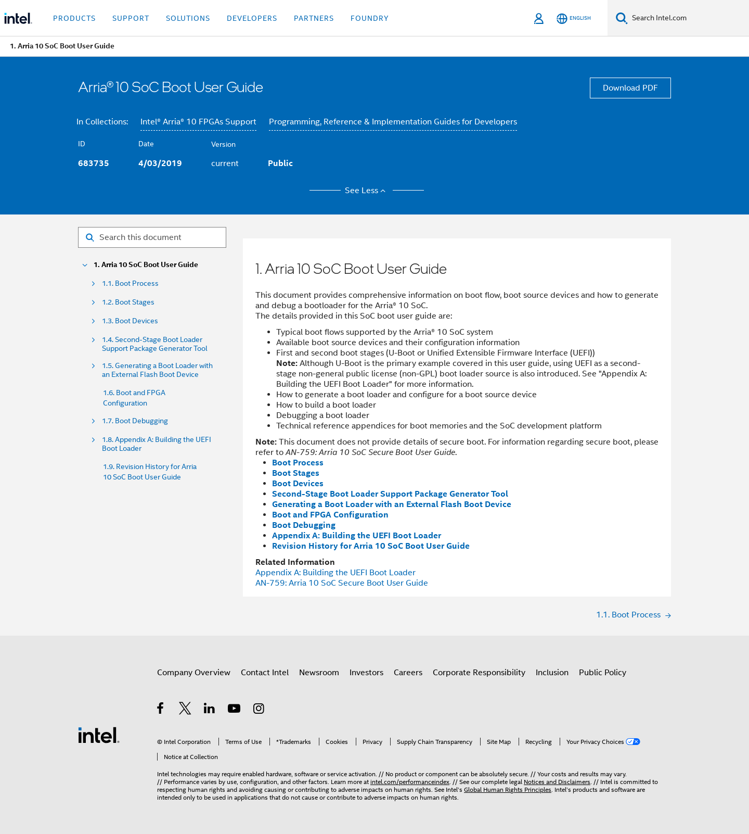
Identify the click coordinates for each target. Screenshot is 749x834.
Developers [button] (252, 18)
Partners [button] (314, 18)
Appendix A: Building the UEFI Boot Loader (356, 535)
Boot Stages (295, 472)
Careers (408, 672)
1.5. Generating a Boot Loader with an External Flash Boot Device (157, 370)
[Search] (622, 17)
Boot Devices (298, 483)
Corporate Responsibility (479, 672)
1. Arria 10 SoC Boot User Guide (146, 264)
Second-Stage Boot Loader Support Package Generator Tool (390, 493)
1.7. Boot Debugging (135, 420)
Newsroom (319, 672)
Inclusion (552, 672)
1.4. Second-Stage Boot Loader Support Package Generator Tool (155, 344)
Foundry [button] (370, 18)
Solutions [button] (188, 18)
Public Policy (602, 672)
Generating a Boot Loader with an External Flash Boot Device (391, 504)
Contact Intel (265, 672)
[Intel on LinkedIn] (210, 710)
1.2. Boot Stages (128, 302)
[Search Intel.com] (688, 18)
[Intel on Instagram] (259, 710)
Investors (366, 672)
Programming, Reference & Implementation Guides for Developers (393, 122)
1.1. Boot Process (130, 283)
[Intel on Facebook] (161, 710)
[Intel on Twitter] (185, 710)
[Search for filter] (152, 237)
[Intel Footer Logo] (99, 734)
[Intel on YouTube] (235, 710)
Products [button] (74, 18)
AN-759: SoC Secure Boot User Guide (341, 583)
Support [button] (130, 18)
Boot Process (298, 462)
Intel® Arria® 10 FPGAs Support (198, 122)
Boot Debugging (303, 525)
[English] (573, 18)
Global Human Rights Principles (507, 789)
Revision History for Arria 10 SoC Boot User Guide (371, 545)
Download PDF (630, 88)
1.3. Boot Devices (130, 321)
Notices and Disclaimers (557, 782)
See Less (367, 190)
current (225, 163)
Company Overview (193, 672)
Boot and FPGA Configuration (330, 514)
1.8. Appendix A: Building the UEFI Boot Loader (156, 444)
